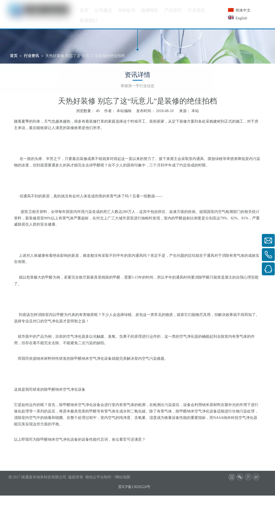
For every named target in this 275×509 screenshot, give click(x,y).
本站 (195, 111)
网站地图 (122, 477)
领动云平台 (94, 477)
